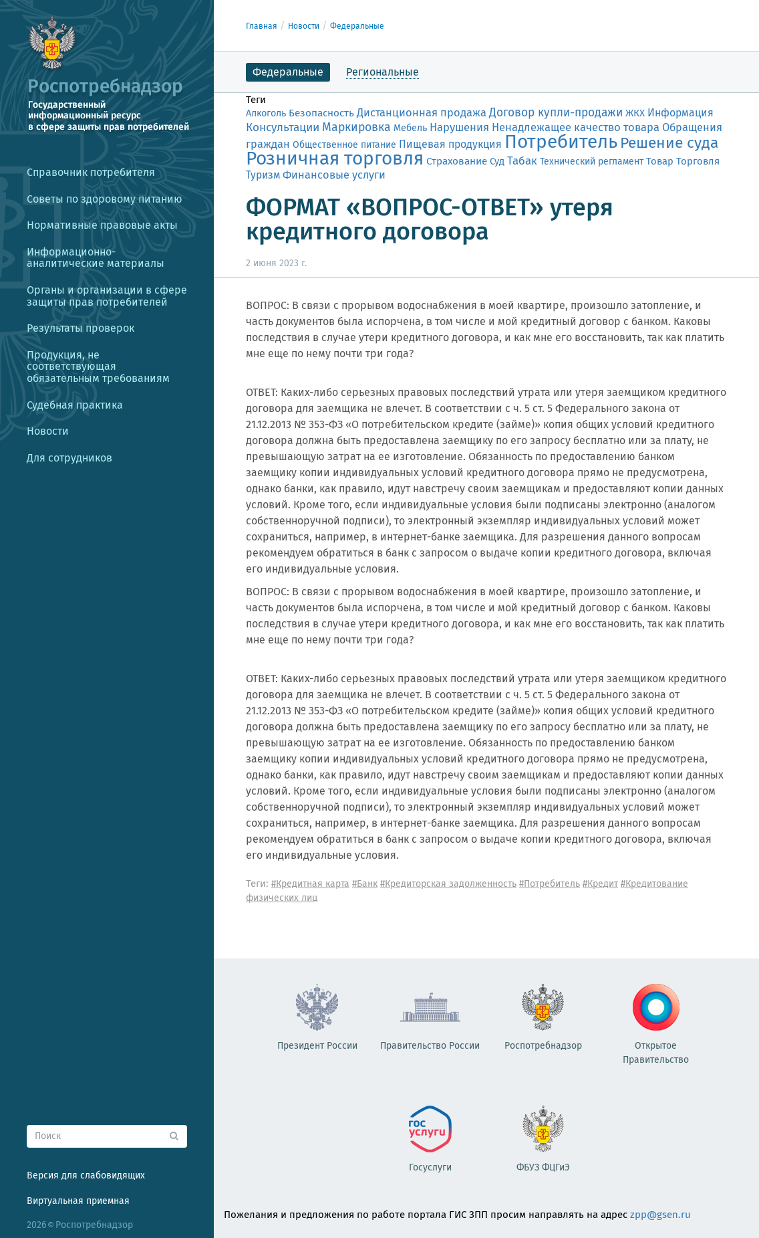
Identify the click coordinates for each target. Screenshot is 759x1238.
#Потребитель (549, 884)
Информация (680, 112)
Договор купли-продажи (556, 113)
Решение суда (669, 143)
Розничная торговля (335, 158)
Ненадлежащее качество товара (575, 127)
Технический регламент (591, 161)
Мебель (410, 128)
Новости (303, 26)
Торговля (698, 161)
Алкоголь (266, 113)
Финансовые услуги (334, 175)
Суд (497, 161)
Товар (659, 161)
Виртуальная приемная (78, 1201)
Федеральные (357, 26)
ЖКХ (635, 113)
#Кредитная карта (310, 884)
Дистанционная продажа (421, 112)
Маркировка (356, 127)
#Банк (364, 884)
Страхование (456, 161)
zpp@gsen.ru (660, 1215)
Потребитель (560, 141)
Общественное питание (344, 144)
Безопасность (321, 113)
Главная (261, 26)
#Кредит (600, 884)
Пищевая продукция (450, 144)
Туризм (263, 175)
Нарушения (459, 127)
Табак (522, 160)
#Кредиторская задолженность (448, 884)
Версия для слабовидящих (86, 1175)
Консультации (282, 127)
